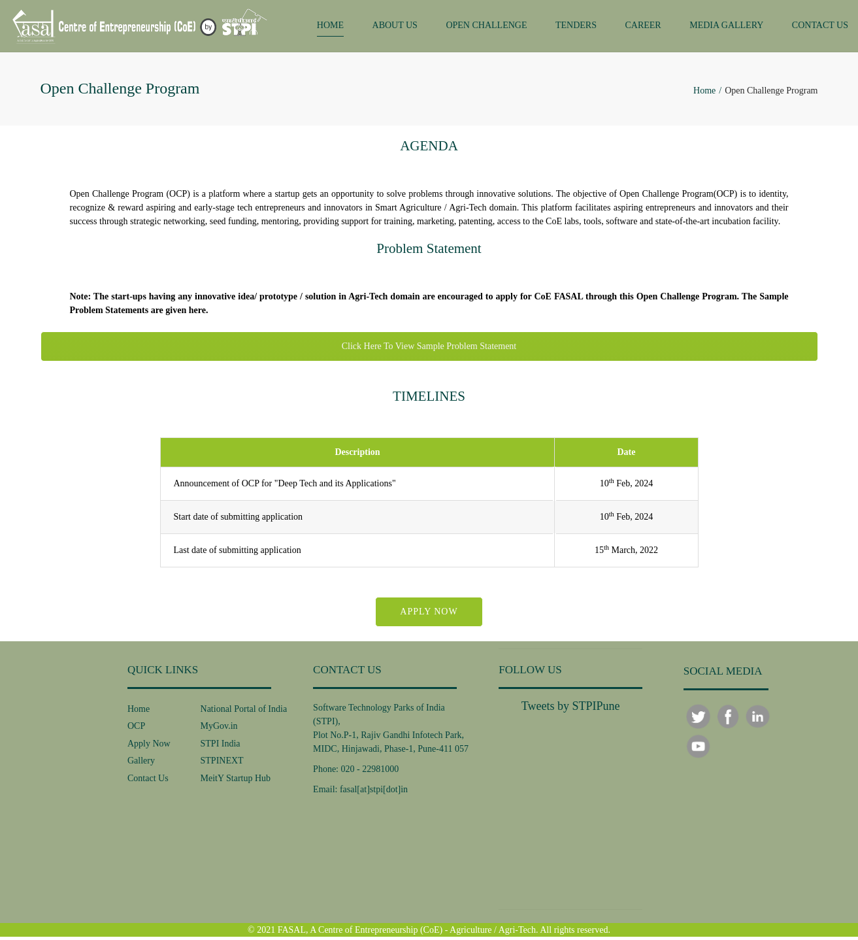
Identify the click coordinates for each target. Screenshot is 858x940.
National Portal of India (244, 712)
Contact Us (148, 781)
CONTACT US (820, 27)
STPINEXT (222, 764)
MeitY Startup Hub (236, 781)
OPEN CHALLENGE (486, 27)
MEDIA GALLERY (726, 27)
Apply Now (149, 747)
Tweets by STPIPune (570, 709)
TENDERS (576, 27)
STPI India (220, 747)
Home (704, 94)
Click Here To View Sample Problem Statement (429, 350)
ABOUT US (395, 27)
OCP (136, 730)
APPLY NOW (428, 615)
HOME (330, 27)
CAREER (643, 27)
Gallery (141, 764)
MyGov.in (219, 730)
